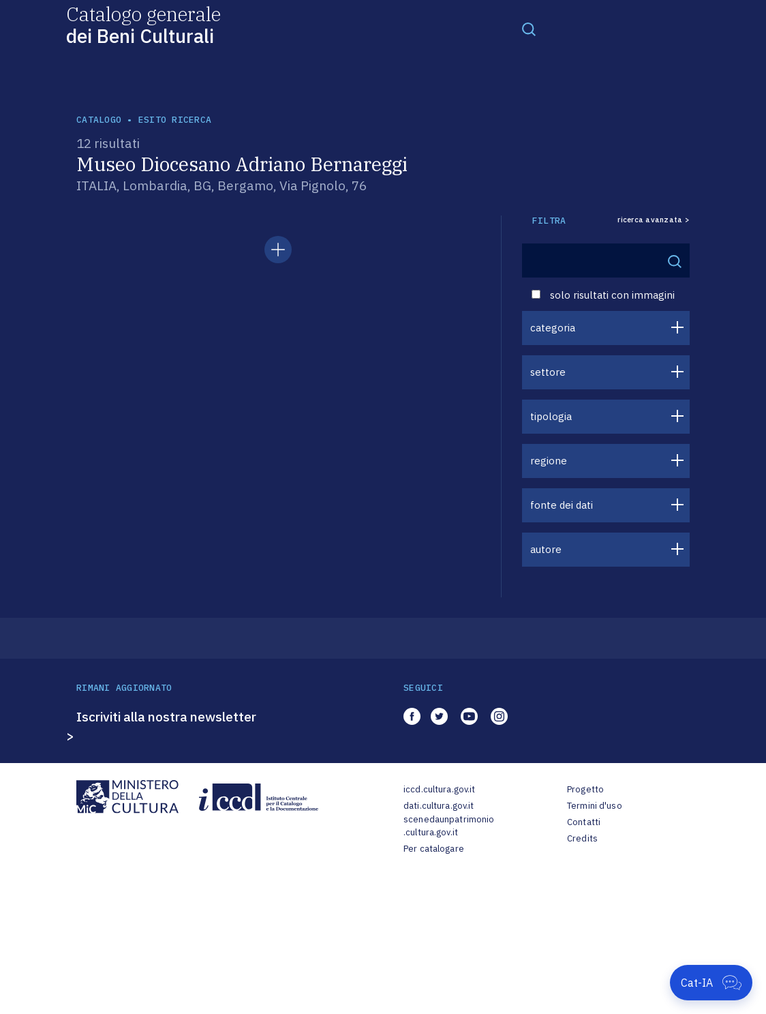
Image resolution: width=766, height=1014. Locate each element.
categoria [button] (552, 327)
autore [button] (546, 549)
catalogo (98, 119)
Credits (582, 838)
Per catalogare (433, 848)
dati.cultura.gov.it (438, 805)
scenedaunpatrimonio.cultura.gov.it (448, 826)
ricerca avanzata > (653, 219)
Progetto (585, 789)
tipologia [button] (551, 416)
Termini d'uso (594, 805)
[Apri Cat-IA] (711, 982)
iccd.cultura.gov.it (439, 789)
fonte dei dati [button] (561, 504)
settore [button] (548, 372)
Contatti (583, 822)
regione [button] (548, 460)
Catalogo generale (143, 24)
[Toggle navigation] (528, 28)
